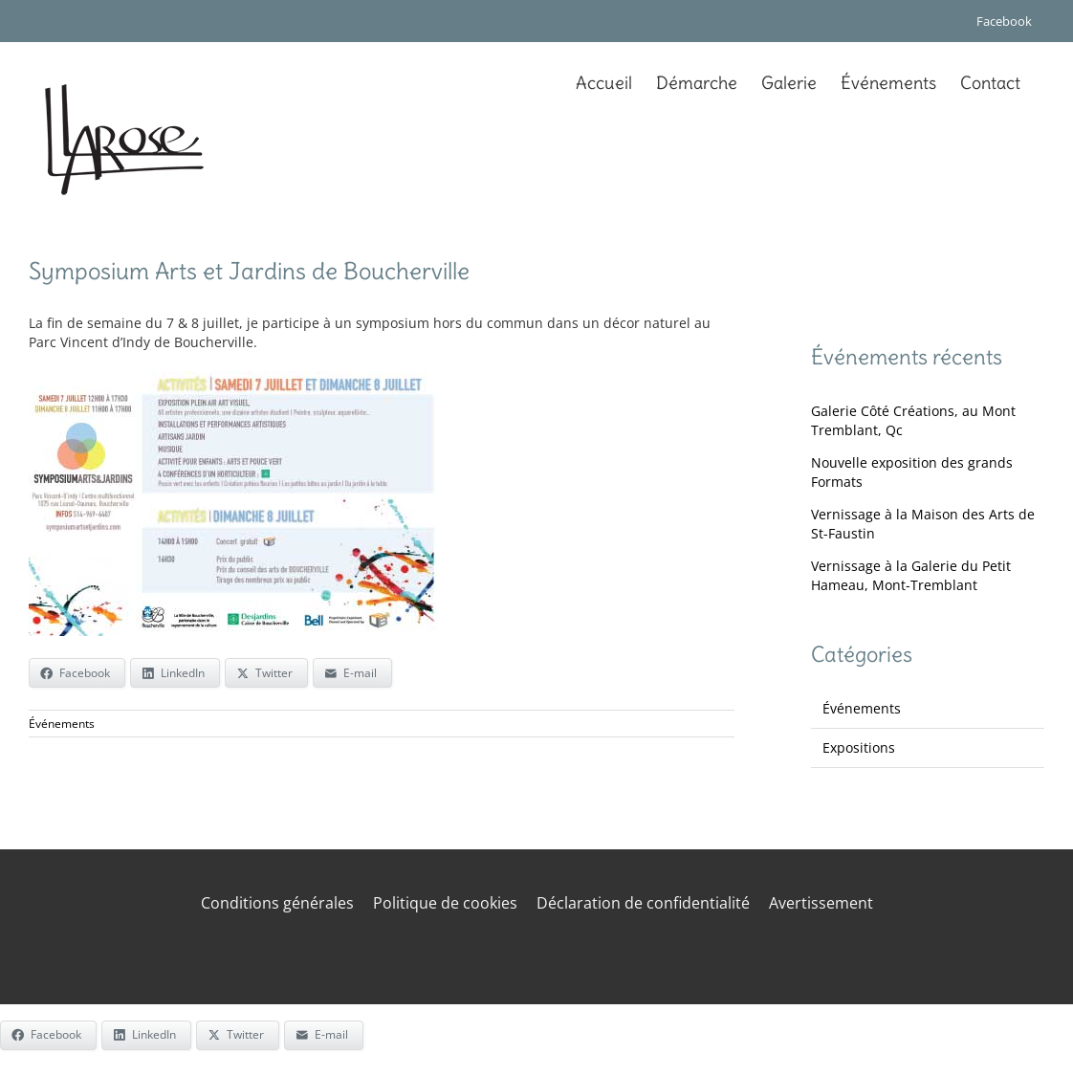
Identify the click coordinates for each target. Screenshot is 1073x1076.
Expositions (858, 747)
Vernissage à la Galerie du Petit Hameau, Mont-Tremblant (911, 575)
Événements (62, 723)
